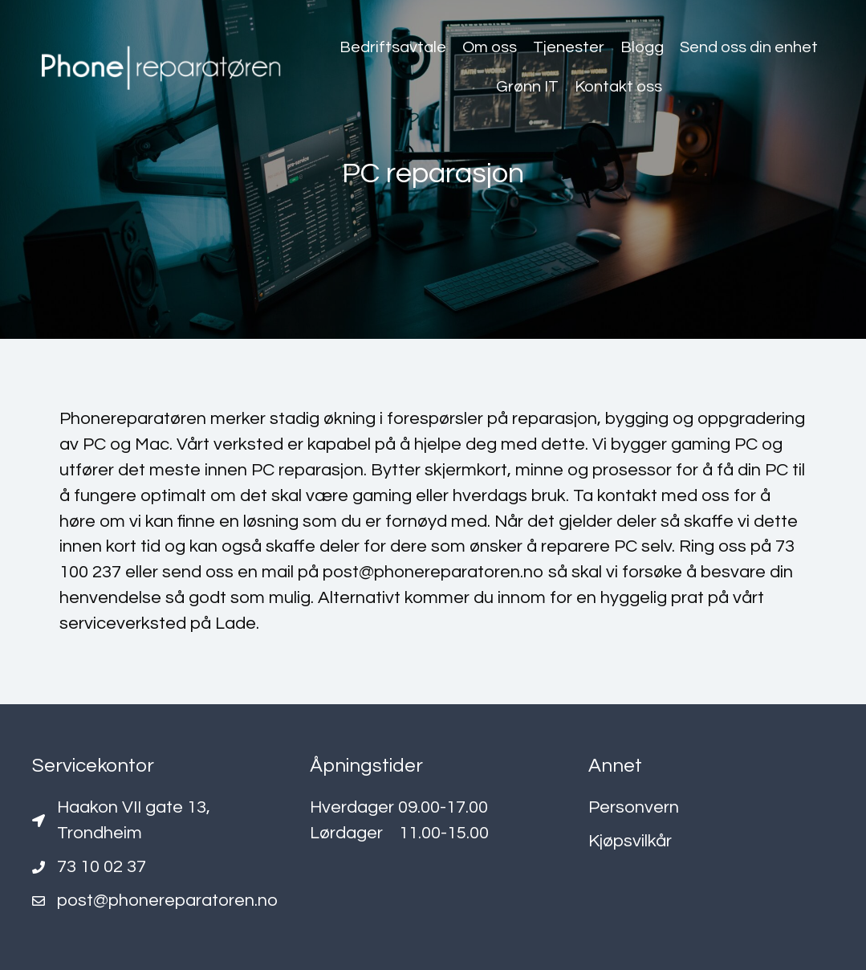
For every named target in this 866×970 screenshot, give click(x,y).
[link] (392, 47)
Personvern (633, 807)
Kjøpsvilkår (630, 841)
